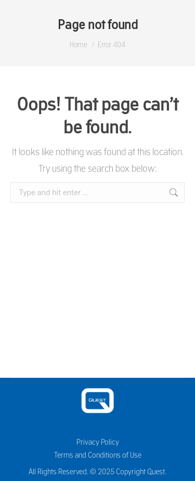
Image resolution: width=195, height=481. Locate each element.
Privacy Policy (97, 441)
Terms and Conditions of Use (97, 454)
